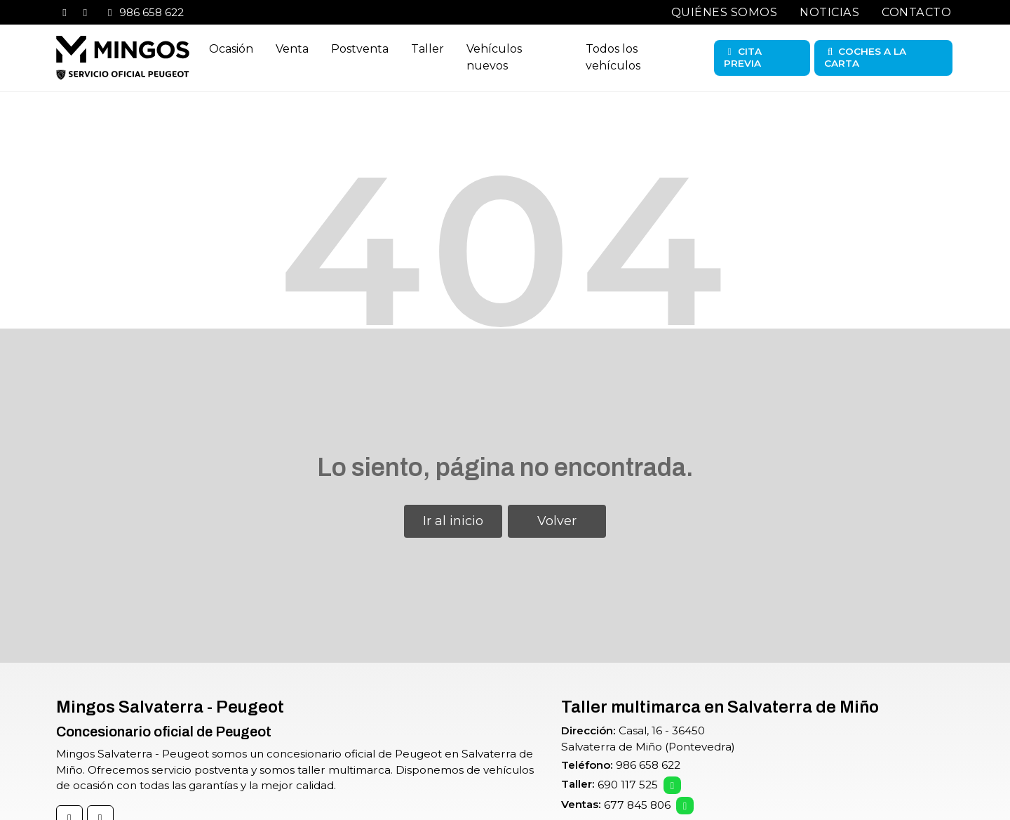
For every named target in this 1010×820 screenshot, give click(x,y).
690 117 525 (628, 784)
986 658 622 (648, 765)
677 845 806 (637, 805)
